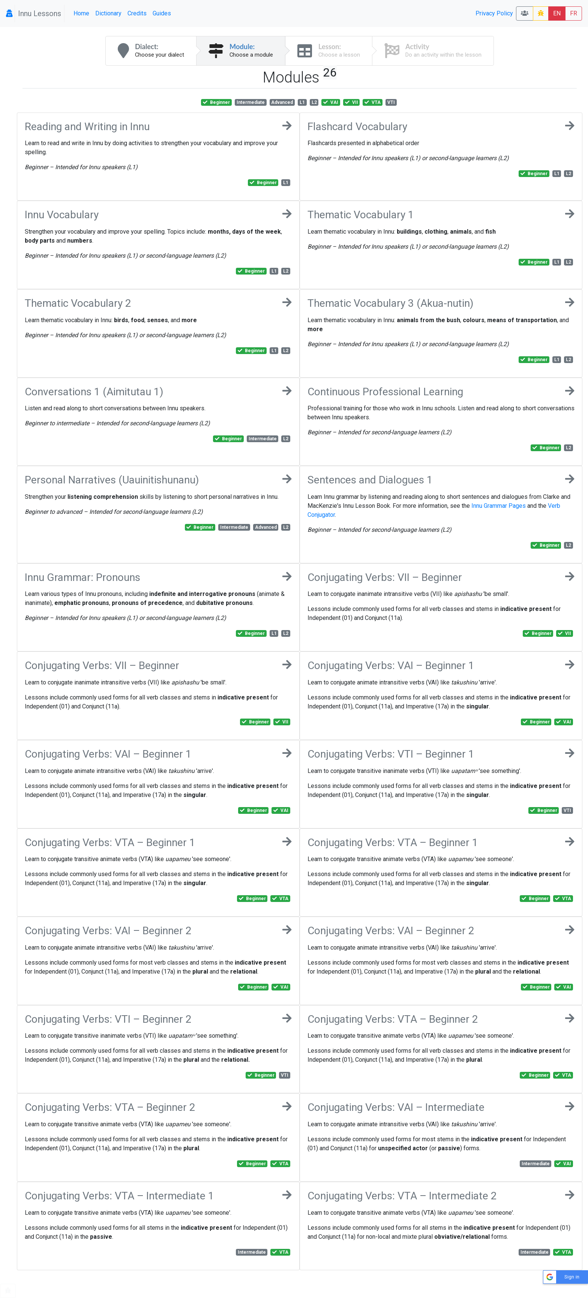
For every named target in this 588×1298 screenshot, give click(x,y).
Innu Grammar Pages (498, 505)
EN (557, 13)
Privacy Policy (494, 13)
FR (573, 13)
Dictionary (108, 13)
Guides (162, 13)
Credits (137, 13)
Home (81, 13)
